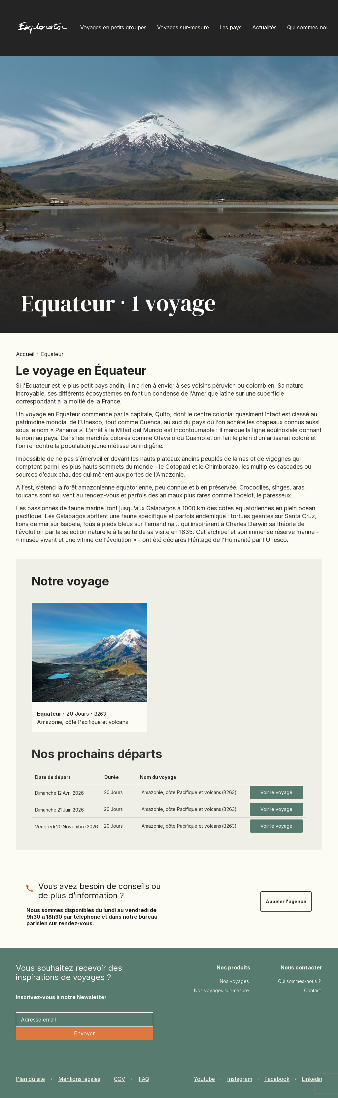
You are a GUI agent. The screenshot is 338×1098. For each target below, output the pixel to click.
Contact (312, 990)
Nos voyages (234, 981)
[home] (42, 29)
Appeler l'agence (286, 901)
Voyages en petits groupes (113, 27)
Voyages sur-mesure (183, 27)
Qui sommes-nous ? (299, 981)
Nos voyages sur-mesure (221, 990)
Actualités (264, 27)
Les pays (231, 27)
